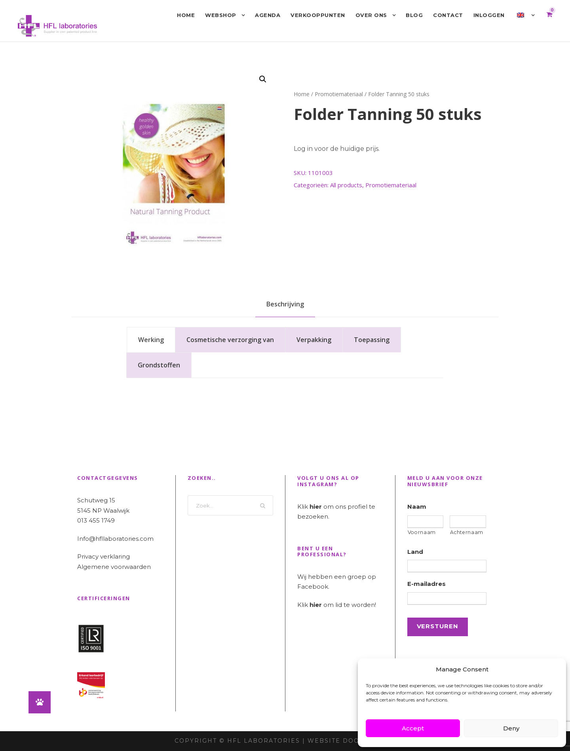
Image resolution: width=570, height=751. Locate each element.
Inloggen (489, 15)
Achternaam (466, 532)
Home (186, 15)
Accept (413, 728)
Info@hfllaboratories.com (115, 538)
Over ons (371, 15)
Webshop (220, 15)
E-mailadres (426, 583)
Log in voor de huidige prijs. (337, 148)
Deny (511, 728)
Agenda (267, 15)
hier (316, 506)
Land (415, 551)
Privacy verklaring (103, 556)
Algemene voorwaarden (114, 566)
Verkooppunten (318, 15)
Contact (448, 15)
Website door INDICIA (352, 740)
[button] (263, 79)
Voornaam (422, 532)
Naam (416, 506)
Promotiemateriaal (339, 94)
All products (346, 185)
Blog (414, 15)
